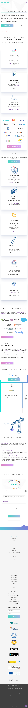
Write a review (14, 379)
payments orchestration (14, 109)
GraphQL (9, 460)
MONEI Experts (14, 581)
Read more (5, 501)
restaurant (6, 350)
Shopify (10, 455)
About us (14, 568)
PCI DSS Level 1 (14, 599)
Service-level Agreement (14, 601)
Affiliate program (14, 566)
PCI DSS (10, 293)
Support (14, 550)
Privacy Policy (14, 591)
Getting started (14, 579)
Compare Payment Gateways (14, 552)
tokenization (12, 453)
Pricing (14, 548)
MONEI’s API (5, 441)
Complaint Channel (14, 603)
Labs (14, 583)
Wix (13, 455)
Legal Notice (14, 589)
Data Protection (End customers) (14, 595)
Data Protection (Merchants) (14, 593)
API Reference (14, 577)
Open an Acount (7, 336)
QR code (20, 350)
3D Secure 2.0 (12, 292)
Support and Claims (14, 597)
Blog (14, 559)
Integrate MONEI (7, 464)
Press (14, 561)
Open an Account (7, 25)
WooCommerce (17, 455)
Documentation (14, 575)
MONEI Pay (10, 315)
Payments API (16, 205)
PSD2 (16, 292)
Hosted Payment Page (7, 450)
